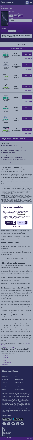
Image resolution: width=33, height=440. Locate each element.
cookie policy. (21, 213)
